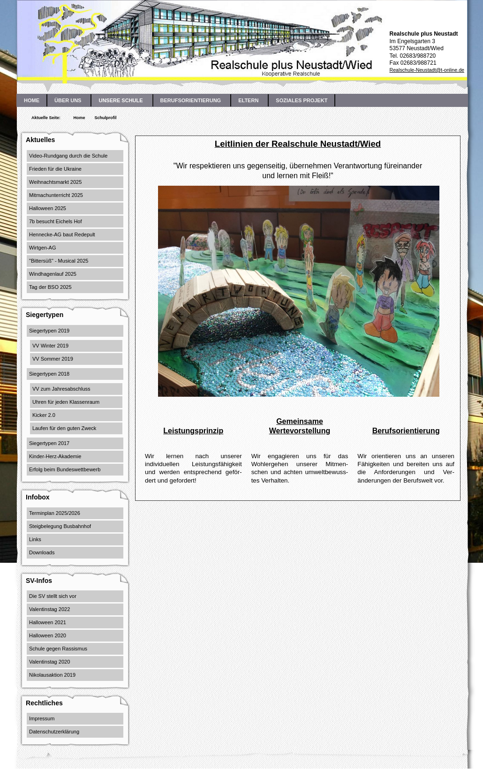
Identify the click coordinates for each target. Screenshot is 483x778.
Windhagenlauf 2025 (52, 274)
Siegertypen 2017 (49, 443)
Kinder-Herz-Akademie (55, 456)
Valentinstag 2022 (49, 609)
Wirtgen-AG (42, 247)
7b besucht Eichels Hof (55, 221)
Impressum (41, 718)
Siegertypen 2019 (49, 330)
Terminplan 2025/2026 (54, 513)
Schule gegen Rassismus (58, 648)
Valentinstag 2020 (49, 662)
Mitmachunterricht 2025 (56, 195)
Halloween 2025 (47, 208)
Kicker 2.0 (43, 415)
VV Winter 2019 (50, 345)
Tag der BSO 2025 (50, 287)
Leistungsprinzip (193, 431)
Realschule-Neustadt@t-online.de (426, 70)
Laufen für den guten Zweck (64, 428)
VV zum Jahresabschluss (61, 389)
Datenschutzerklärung (54, 731)
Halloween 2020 (47, 635)
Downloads (41, 552)
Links (35, 539)
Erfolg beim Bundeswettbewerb (64, 469)
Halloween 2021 (47, 622)
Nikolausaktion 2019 (52, 675)
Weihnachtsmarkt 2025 (55, 182)
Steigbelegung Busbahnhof (60, 526)
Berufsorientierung (406, 431)
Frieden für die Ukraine (55, 169)
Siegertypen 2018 (49, 374)
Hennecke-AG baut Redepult (62, 234)
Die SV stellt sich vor (52, 596)
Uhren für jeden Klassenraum (65, 402)
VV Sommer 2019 (52, 359)
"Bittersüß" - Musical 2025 (58, 261)
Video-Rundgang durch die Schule (68, 156)
